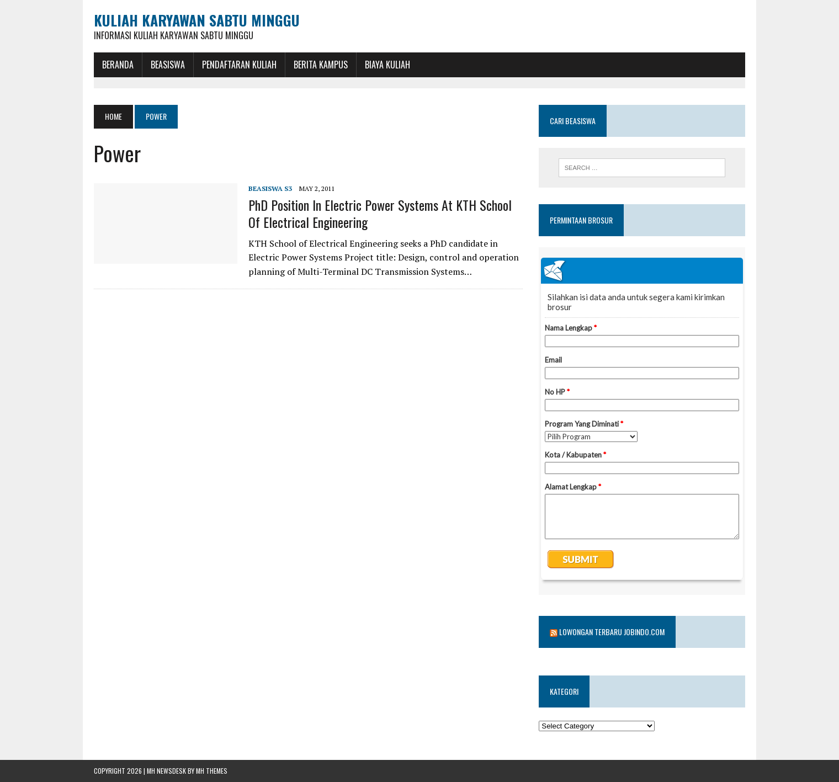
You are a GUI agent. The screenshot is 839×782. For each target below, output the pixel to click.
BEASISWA (168, 64)
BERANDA (118, 64)
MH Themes (211, 770)
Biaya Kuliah (387, 64)
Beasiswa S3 (270, 188)
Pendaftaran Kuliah (239, 64)
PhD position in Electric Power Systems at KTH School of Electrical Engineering (380, 213)
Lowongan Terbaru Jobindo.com (612, 631)
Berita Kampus (321, 64)
